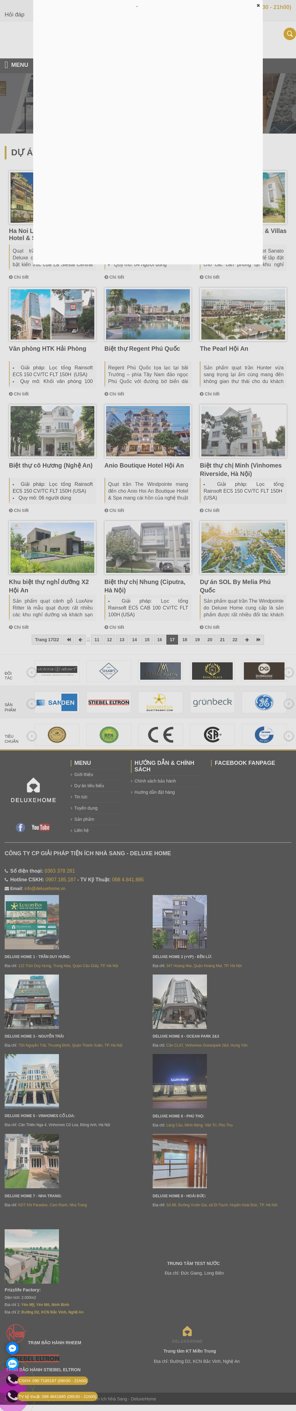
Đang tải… (148, 137)
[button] (258, 5)
